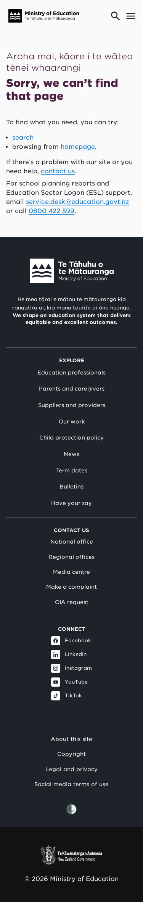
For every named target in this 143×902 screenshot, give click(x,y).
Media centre (71, 572)
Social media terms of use (71, 784)
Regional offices (71, 557)
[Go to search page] (115, 16)
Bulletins (71, 487)
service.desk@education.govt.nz (77, 201)
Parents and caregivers (71, 389)
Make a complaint (71, 587)
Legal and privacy (71, 769)
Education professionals (71, 373)
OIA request (71, 602)
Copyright (71, 754)
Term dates (71, 470)
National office (71, 542)
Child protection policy (71, 438)
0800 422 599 (51, 211)
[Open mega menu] (131, 16)
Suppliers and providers (71, 405)
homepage (78, 146)
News (71, 454)
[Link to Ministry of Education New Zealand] (72, 271)
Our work (72, 421)
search (23, 137)
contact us (58, 171)
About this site (71, 739)
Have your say (71, 503)
